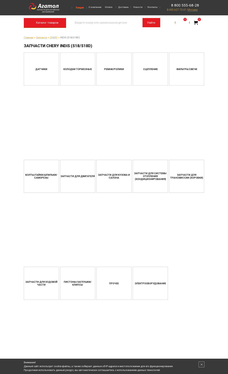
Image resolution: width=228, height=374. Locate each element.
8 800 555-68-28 (185, 5)
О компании (95, 7)
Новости (138, 7)
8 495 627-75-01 (177, 9)
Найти (151, 22)
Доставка (123, 7)
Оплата (108, 7)
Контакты (153, 7)
